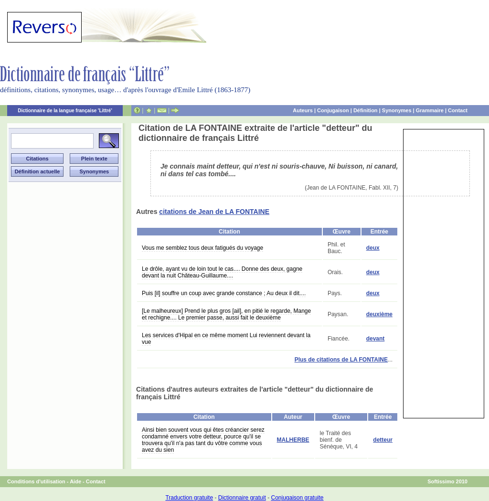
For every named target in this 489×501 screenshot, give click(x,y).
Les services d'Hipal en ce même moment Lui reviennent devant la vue (226, 338)
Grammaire (430, 110)
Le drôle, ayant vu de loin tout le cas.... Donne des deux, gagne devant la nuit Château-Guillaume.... (222, 272)
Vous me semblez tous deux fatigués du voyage (202, 248)
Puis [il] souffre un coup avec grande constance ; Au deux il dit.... (224, 293)
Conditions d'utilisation (36, 481)
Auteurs (303, 110)
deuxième (379, 314)
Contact (458, 110)
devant (375, 338)
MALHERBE (293, 440)
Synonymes (397, 110)
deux (373, 248)
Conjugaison (333, 110)
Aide (75, 481)
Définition (365, 110)
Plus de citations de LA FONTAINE (341, 359)
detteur (383, 440)
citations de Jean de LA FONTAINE (214, 211)
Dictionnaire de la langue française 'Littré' (65, 110)
